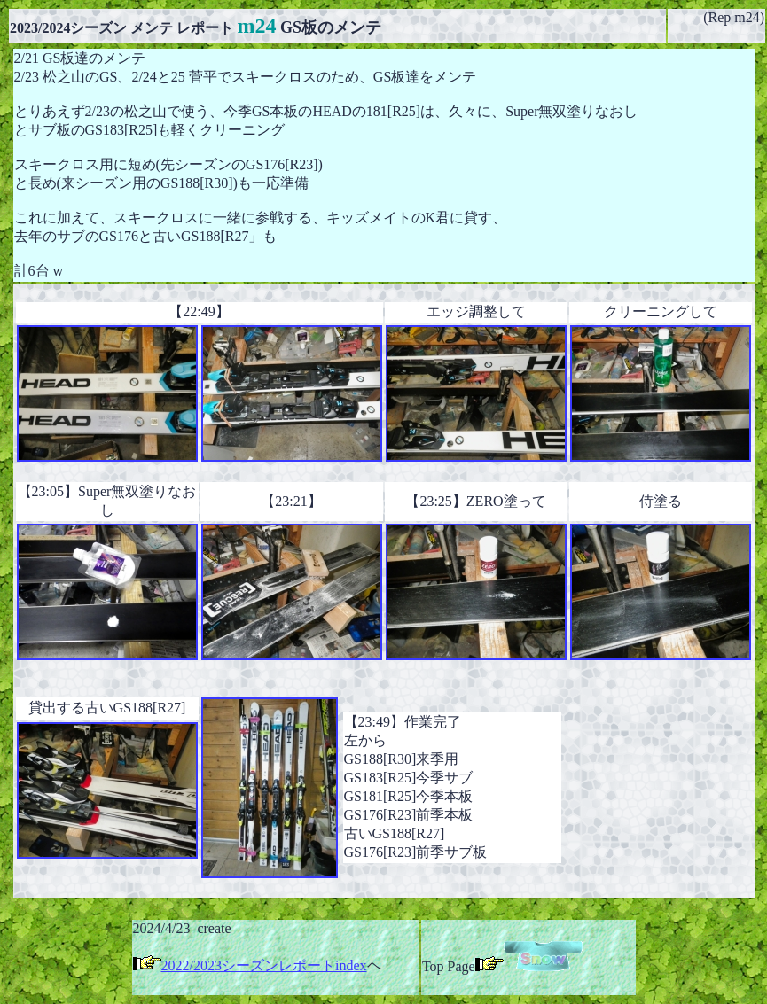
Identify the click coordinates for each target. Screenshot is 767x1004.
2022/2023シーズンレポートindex (264, 965)
